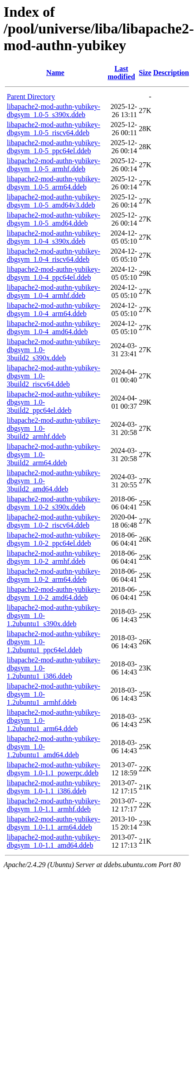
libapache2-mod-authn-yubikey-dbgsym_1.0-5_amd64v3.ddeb (53, 201)
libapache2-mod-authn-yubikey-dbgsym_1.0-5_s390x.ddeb (53, 110)
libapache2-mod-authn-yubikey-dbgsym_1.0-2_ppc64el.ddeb (53, 539)
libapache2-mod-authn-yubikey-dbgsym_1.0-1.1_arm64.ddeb (53, 823)
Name (55, 72)
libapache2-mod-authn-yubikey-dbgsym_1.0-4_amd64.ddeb (53, 327)
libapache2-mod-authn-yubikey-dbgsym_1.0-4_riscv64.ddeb (53, 255)
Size (145, 72)
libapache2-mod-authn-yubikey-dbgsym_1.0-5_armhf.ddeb (53, 165)
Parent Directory (31, 96)
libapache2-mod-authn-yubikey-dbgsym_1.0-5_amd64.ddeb (53, 219)
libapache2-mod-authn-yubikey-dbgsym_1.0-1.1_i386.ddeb (53, 787)
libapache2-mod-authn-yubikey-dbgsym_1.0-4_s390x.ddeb (53, 237)
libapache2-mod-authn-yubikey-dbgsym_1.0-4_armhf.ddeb (53, 291)
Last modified (121, 72)
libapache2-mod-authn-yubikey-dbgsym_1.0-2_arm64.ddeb (53, 575)
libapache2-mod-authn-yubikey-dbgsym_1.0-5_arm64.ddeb (53, 183)
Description (171, 72)
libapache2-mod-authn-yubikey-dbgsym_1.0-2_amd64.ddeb (53, 593)
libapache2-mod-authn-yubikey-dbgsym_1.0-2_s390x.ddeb (53, 503)
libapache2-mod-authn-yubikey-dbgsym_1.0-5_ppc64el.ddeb (53, 147)
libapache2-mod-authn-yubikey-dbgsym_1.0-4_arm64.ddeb (53, 309)
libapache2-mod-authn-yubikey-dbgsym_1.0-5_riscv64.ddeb (53, 129)
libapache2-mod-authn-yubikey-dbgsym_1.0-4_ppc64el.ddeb (53, 273)
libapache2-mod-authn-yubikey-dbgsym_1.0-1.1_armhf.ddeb (53, 805)
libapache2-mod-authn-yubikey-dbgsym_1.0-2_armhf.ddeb (53, 557)
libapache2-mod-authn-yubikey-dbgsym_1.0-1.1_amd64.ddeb (53, 841)
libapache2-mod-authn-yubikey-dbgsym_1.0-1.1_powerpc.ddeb (53, 769)
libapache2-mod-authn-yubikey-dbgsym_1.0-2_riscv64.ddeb (53, 521)
